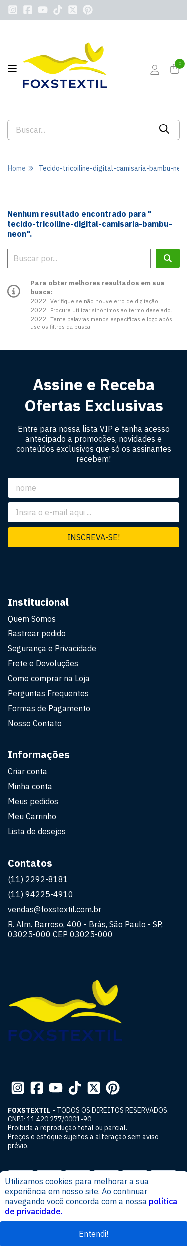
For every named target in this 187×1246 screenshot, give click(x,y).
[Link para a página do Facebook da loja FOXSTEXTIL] (28, 10)
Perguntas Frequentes (48, 693)
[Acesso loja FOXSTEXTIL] (155, 70)
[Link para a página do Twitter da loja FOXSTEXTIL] (73, 10)
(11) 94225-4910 (40, 894)
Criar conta (27, 771)
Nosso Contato (35, 723)
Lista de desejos (37, 831)
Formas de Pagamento (49, 708)
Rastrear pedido (37, 633)
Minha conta (30, 786)
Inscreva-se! (93, 537)
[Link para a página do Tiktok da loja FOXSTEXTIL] (58, 10)
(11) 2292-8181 (38, 879)
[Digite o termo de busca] (79, 130)
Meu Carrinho (32, 816)
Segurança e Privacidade (52, 648)
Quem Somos (32, 618)
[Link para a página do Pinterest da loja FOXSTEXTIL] (88, 10)
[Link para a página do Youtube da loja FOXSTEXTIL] (43, 10)
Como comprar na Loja (49, 678)
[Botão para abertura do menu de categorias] (12, 69)
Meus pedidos (33, 801)
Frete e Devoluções (43, 663)
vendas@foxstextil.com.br (54, 909)
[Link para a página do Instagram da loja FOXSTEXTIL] (13, 10)
